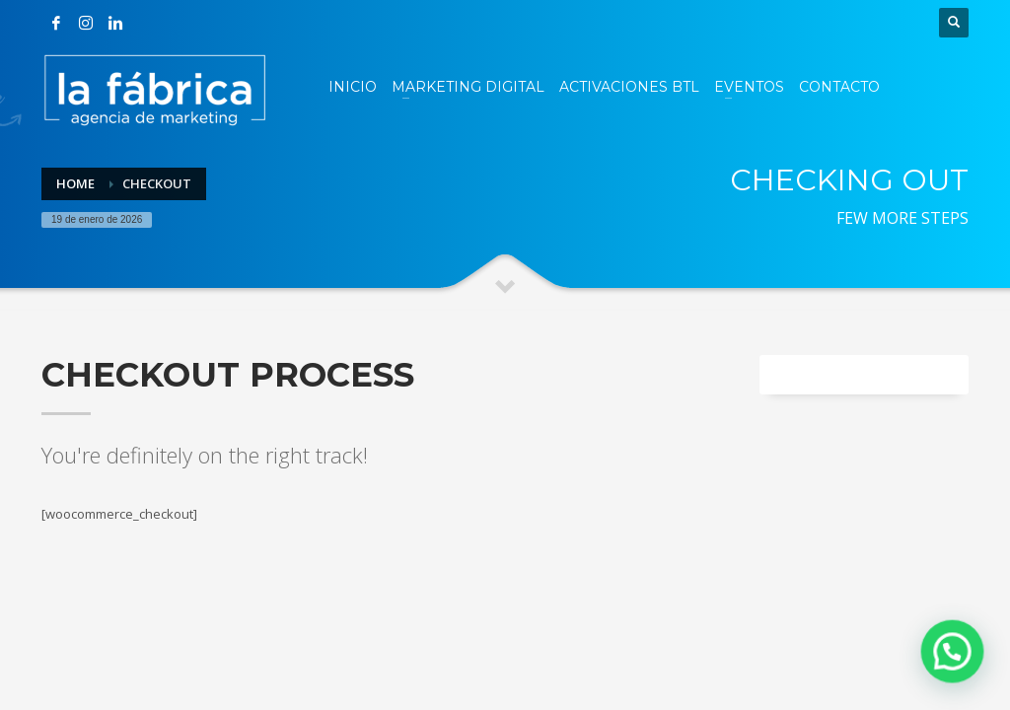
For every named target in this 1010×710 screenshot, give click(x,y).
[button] (955, 659)
